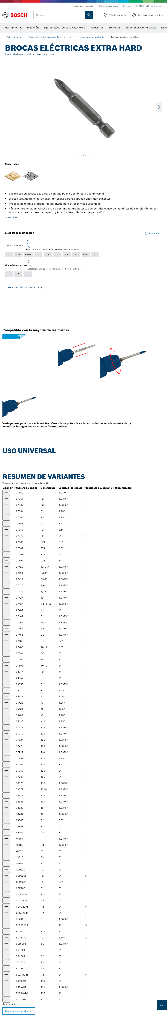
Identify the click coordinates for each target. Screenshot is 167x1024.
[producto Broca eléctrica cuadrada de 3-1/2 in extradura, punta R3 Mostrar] (6, 968)
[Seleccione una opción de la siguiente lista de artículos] (27, 242)
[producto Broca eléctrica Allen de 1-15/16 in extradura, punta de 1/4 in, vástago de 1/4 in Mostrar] (6, 598)
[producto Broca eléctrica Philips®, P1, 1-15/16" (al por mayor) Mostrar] (6, 493)
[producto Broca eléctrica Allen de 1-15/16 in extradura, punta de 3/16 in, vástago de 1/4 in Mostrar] (6, 591)
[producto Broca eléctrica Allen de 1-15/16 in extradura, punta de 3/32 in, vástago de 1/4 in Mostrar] (6, 579)
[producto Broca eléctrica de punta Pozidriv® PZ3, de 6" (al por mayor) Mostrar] (6, 561)
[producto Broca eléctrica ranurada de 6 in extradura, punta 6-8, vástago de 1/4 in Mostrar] (6, 653)
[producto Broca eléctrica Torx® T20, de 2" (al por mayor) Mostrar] (6, 734)
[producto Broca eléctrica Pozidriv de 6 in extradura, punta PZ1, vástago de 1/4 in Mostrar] (6, 554)
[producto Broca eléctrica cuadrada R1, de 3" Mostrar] (6, 950)
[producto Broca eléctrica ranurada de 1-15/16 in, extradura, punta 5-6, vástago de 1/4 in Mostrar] (6, 944)
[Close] (29, 247)
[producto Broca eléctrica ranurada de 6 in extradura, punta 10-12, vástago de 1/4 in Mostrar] (6, 666)
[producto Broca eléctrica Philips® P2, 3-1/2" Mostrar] (6, 882)
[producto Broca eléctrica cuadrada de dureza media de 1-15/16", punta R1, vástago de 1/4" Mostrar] (6, 839)
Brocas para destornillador (92, 37)
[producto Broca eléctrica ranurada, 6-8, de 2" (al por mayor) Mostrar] (6, 635)
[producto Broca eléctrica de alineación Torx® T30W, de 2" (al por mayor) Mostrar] (6, 802)
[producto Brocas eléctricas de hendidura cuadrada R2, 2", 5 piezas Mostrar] (6, 907)
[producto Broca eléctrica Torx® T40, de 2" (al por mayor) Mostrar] (6, 752)
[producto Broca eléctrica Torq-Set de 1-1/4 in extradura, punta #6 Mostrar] (6, 709)
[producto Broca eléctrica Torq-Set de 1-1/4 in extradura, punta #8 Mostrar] (6, 715)
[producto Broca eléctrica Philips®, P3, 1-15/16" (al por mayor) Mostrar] (6, 505)
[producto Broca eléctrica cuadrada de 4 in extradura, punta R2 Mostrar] (6, 962)
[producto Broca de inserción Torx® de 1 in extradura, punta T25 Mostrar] (6, 993)
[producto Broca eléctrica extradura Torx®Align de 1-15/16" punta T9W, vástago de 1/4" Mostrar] (6, 814)
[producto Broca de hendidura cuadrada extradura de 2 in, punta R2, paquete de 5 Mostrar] (6, 975)
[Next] (90, 155)
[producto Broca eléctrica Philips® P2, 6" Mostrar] (6, 888)
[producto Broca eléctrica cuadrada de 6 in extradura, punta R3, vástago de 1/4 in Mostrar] (6, 832)
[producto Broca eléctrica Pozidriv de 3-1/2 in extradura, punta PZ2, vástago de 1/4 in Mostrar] (6, 548)
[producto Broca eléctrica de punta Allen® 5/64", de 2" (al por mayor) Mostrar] (6, 573)
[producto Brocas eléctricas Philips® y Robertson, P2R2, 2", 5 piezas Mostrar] (6, 925)
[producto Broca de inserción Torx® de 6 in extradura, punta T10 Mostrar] (6, 981)
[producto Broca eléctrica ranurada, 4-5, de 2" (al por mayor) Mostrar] (6, 622)
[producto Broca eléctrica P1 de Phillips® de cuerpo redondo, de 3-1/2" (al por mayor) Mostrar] (6, 523)
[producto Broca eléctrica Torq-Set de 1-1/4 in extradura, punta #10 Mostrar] (6, 721)
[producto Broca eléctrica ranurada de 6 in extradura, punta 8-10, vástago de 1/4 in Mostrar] (6, 659)
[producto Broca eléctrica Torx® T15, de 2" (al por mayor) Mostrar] (6, 727)
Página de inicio (13, 37)
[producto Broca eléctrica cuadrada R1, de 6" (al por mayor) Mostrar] (6, 826)
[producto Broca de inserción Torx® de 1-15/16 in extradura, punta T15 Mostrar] (6, 987)
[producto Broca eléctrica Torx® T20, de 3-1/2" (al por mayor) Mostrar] (6, 764)
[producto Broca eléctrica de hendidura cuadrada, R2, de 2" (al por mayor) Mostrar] (6, 684)
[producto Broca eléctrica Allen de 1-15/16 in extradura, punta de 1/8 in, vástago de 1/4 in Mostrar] (6, 585)
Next (159, 107)
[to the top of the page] (162, 1005)
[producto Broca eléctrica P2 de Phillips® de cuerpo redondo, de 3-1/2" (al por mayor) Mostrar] (6, 530)
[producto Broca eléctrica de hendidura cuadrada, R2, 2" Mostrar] (6, 900)
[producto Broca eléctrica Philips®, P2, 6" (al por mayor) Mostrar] (6, 536)
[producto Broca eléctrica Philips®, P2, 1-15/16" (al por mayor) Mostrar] (6, 499)
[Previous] (77, 155)
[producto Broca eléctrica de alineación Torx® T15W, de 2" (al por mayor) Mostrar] (6, 783)
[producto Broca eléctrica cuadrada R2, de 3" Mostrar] (6, 956)
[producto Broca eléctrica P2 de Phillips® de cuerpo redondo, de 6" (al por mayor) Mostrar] (6, 851)
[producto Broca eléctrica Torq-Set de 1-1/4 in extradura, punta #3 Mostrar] (6, 703)
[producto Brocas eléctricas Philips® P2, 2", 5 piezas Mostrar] (6, 876)
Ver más (12, 217)
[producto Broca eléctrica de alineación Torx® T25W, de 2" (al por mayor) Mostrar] (6, 795)
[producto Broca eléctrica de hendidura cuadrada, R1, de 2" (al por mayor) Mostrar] (6, 678)
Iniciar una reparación (83, 6)
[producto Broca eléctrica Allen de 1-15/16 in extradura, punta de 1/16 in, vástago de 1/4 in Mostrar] (6, 567)
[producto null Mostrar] (6, 610)
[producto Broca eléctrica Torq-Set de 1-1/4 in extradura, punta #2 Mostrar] (6, 697)
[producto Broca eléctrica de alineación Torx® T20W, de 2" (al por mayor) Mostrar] (6, 789)
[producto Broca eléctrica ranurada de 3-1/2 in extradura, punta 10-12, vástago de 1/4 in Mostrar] (6, 647)
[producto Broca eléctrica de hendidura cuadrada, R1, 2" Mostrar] (6, 894)
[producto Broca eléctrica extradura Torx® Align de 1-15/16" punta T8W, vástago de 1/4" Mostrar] (6, 808)
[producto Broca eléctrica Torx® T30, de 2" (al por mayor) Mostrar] (6, 746)
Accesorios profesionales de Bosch (45, 37)
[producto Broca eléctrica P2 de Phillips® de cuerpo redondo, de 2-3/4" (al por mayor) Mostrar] (6, 511)
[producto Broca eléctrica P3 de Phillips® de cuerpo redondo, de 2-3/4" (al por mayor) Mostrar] (6, 517)
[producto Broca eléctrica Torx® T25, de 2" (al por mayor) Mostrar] (6, 740)
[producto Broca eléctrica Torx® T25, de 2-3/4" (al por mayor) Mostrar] (6, 758)
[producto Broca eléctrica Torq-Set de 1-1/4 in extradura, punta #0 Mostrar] (6, 690)
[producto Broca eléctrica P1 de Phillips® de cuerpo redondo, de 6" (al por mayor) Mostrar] (6, 863)
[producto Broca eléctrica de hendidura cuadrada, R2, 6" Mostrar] (6, 913)
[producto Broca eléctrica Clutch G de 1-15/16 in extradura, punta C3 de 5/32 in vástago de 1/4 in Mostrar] (6, 604)
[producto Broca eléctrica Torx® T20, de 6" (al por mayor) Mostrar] (6, 771)
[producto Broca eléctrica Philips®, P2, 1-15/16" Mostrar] (6, 870)
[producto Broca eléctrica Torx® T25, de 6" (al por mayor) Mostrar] (6, 777)
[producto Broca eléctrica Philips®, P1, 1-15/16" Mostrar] (6, 919)
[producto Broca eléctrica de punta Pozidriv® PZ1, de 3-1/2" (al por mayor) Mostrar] (6, 542)
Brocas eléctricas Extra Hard (125, 37)
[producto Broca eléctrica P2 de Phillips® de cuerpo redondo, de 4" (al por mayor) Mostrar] (6, 672)
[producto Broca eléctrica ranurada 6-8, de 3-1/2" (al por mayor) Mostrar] (6, 641)
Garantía (127, 6)
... (70, 37)
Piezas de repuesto (108, 6)
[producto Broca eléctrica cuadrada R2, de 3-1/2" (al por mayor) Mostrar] (6, 820)
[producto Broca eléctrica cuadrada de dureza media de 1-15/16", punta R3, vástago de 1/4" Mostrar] (6, 845)
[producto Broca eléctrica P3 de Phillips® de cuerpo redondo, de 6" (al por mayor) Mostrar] (6, 857)
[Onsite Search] (89, 15)
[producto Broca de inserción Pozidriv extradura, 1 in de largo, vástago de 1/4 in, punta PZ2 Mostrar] (6, 931)
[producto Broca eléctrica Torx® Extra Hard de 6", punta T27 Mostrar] (6, 999)
